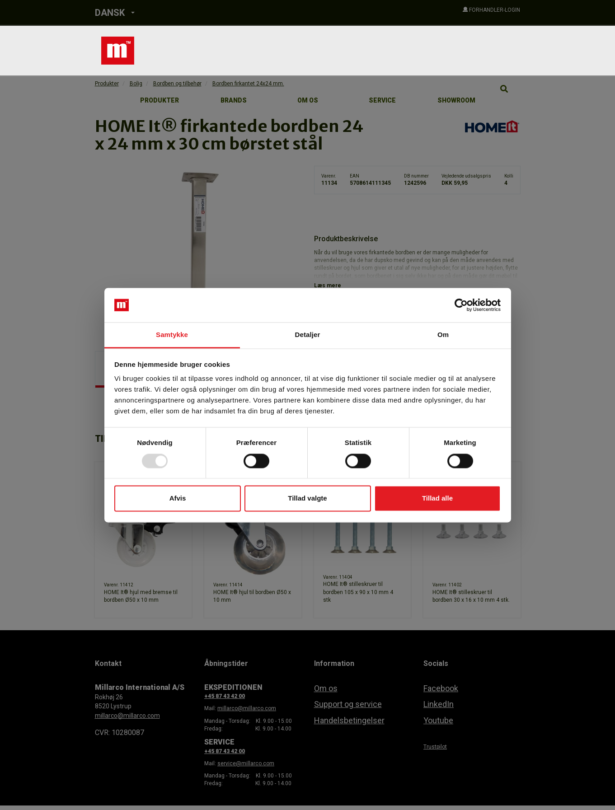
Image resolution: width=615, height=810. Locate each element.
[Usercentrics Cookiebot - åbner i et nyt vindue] (461, 305)
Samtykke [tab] (172, 335)
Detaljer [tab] (307, 335)
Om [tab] (443, 335)
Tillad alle (437, 498)
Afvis (177, 498)
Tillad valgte (307, 498)
